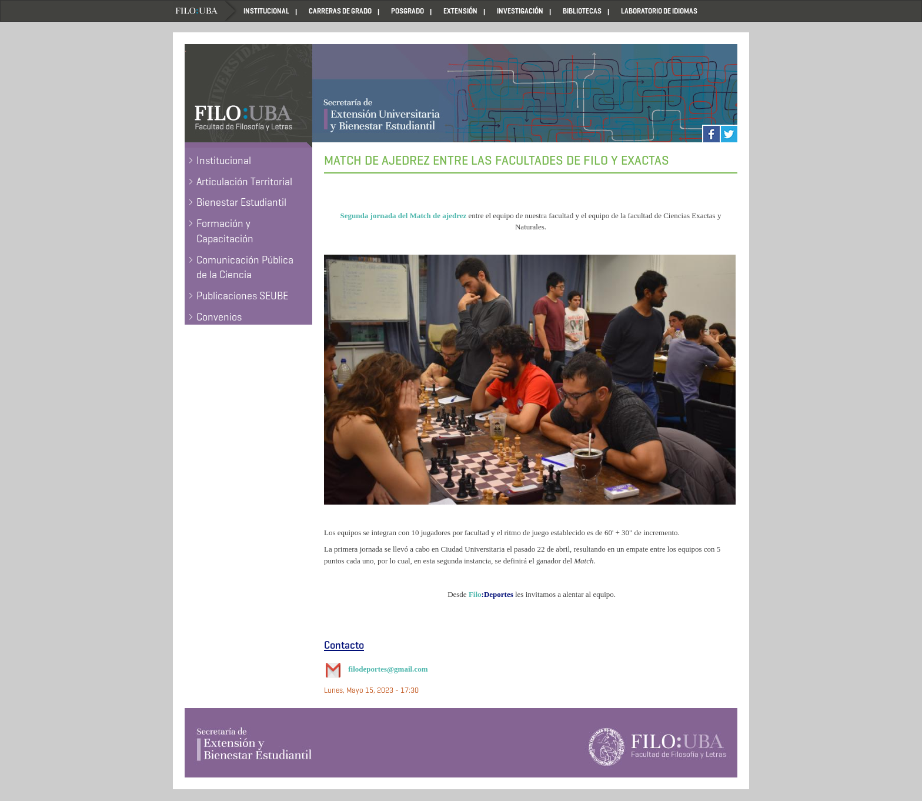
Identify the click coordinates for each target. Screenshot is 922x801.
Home (205, 11)
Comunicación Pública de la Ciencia (244, 267)
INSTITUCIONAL (266, 10)
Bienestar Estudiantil (241, 202)
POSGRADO (407, 10)
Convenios (219, 317)
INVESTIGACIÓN (520, 10)
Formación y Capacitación (224, 231)
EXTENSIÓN (460, 10)
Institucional (223, 160)
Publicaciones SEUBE (242, 295)
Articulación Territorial (244, 181)
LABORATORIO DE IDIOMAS (659, 10)
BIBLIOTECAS (582, 10)
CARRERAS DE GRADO (340, 10)
